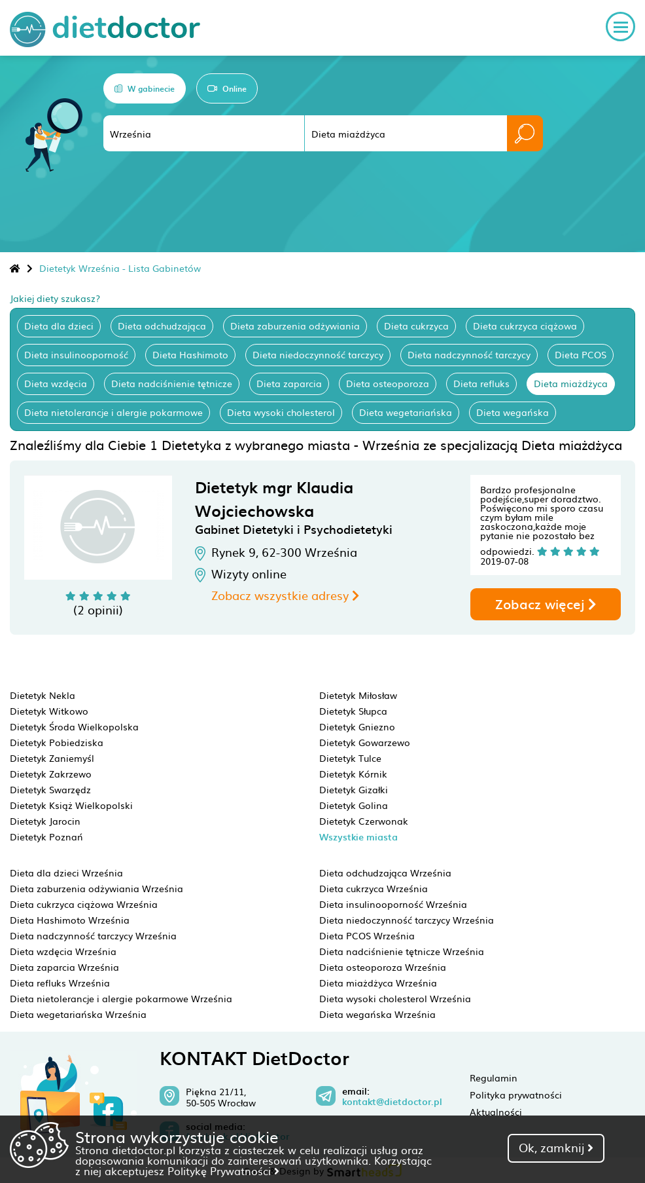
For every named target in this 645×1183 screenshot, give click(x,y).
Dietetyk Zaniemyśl (52, 757)
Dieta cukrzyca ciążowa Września (84, 904)
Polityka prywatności (516, 1094)
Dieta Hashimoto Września (70, 919)
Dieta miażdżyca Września (378, 982)
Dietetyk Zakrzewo (51, 773)
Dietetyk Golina (353, 805)
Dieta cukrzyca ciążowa (525, 325)
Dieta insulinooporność (76, 354)
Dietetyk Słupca (353, 710)
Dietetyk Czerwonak (363, 820)
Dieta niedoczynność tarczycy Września (406, 919)
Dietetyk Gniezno (357, 726)
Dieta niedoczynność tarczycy (318, 354)
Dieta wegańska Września (377, 1014)
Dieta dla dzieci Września (66, 872)
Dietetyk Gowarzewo (364, 742)
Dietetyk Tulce (350, 757)
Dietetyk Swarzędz (50, 789)
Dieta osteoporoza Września (382, 966)
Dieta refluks (481, 383)
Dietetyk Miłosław (358, 695)
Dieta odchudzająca (162, 325)
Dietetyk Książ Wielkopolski (71, 805)
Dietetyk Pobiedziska (56, 742)
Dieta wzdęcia (55, 383)
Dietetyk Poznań (46, 836)
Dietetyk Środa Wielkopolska (74, 726)
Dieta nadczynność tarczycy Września (93, 935)
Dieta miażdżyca (571, 383)
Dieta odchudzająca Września (385, 872)
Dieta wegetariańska (405, 412)
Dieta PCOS (580, 354)
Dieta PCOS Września (367, 935)
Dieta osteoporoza (387, 383)
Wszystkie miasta (358, 837)
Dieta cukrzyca (416, 325)
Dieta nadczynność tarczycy (469, 354)
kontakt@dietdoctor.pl (392, 1101)
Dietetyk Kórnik (353, 773)
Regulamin (493, 1077)
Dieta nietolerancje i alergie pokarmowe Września (121, 998)
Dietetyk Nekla (42, 695)
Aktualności (496, 1111)
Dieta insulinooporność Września (393, 904)
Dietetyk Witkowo (49, 710)
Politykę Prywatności (223, 1170)
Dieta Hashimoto (190, 354)
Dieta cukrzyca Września (373, 888)
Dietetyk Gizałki (353, 789)
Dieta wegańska (512, 412)
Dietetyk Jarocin (45, 820)
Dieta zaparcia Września (64, 966)
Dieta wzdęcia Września (63, 951)
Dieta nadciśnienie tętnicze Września (401, 951)
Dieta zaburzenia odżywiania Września (96, 888)
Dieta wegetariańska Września (78, 1014)
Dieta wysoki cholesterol (281, 412)
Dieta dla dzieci (59, 325)
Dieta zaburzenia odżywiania (295, 325)
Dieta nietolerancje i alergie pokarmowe (113, 412)
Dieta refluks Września (60, 982)
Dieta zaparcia (289, 383)
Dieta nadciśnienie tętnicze (171, 383)
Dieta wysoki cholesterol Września (395, 998)
